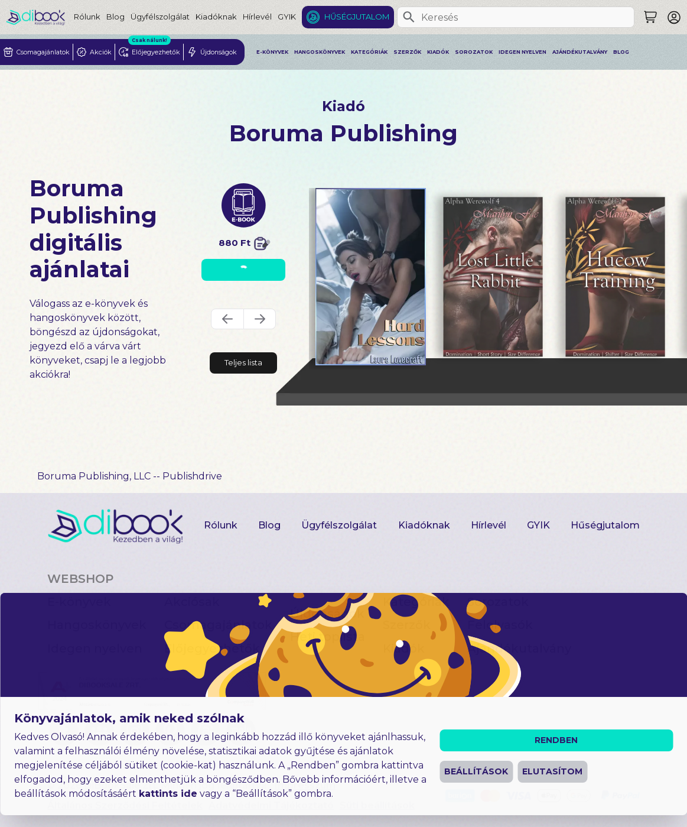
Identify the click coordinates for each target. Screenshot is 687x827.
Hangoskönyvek (319, 52)
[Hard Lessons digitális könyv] (370, 276)
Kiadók (438, 52)
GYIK (287, 16)
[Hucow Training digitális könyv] (616, 276)
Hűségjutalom (356, 16)
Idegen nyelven (522, 52)
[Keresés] (409, 17)
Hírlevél (257, 16)
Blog (115, 16)
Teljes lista (243, 362)
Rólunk (87, 16)
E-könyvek (272, 52)
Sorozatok (474, 52)
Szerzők (407, 52)
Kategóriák (369, 52)
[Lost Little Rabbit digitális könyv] (493, 276)
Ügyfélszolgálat (160, 16)
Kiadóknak (216, 16)
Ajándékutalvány (579, 52)
